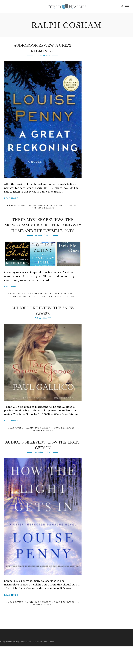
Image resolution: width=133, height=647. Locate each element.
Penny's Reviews (44, 208)
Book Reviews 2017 (67, 206)
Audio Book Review (41, 206)
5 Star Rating (15, 428)
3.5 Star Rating (37, 294)
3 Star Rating (16, 294)
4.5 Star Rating (16, 206)
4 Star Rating (58, 294)
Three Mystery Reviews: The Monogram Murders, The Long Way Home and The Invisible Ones (43, 226)
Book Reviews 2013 (65, 603)
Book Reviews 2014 (40, 297)
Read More (11, 199)
